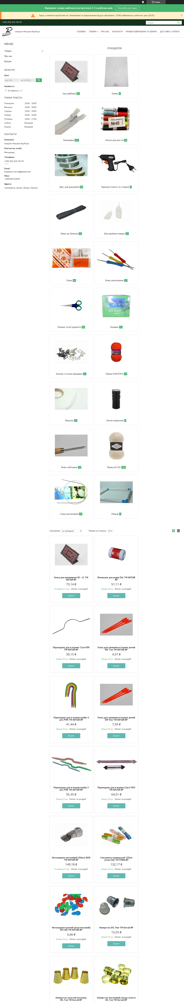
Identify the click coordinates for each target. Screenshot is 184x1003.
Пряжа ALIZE (156, 326)
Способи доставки (127, 7)
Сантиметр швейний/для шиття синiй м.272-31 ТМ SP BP (71, 863)
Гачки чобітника (112, 326)
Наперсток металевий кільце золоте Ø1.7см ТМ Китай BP (114, 721)
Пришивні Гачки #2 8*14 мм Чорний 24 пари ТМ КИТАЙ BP (158, 791)
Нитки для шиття (68, 140)
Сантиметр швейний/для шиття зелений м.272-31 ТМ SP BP (158, 933)
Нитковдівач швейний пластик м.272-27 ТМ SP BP (70, 933)
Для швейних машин (112, 186)
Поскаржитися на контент (92, 1000)
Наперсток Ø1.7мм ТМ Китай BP (158, 647)
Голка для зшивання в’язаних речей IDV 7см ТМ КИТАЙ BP (70, 508)
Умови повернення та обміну (141, 31)
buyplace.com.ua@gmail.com (17, 171)
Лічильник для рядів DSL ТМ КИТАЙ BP (114, 438)
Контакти (117, 31)
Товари (92, 31)
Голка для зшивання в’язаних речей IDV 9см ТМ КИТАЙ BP (158, 508)
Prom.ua (106, 997)
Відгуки (8, 61)
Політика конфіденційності (115, 1000)
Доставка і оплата (170, 31)
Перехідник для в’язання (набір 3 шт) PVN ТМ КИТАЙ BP (70, 578)
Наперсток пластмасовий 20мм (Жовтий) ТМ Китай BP (158, 721)
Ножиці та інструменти (112, 233)
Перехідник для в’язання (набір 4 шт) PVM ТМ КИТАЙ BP (114, 508)
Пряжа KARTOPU (112, 280)
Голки (156, 186)
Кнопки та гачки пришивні (68, 280)
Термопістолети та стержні (157, 140)
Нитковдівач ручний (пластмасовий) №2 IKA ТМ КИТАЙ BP (114, 649)
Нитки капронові (69, 326)
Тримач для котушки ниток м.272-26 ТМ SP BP (114, 933)
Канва (113, 93)
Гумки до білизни (68, 186)
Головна (81, 31)
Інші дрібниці (68, 93)
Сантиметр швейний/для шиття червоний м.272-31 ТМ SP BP (158, 863)
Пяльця (113, 373)
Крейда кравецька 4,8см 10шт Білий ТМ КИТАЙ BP (114, 791)
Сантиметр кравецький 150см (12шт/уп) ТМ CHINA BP (71, 648)
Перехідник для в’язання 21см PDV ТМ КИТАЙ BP (158, 438)
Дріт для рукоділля (112, 140)
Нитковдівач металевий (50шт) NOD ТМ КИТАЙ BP (158, 578)
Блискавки (156, 93)
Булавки (156, 233)
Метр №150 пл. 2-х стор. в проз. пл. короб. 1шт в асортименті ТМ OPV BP (70, 792)
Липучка (156, 280)
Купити (70, 455)
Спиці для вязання (68, 373)
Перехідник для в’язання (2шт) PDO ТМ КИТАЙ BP (114, 578)
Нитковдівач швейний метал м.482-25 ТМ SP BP (114, 863)
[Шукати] (178, 23)
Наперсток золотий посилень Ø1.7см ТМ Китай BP (70, 721)
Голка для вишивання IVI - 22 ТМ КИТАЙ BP (71, 438)
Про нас (105, 31)
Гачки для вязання (68, 233)
